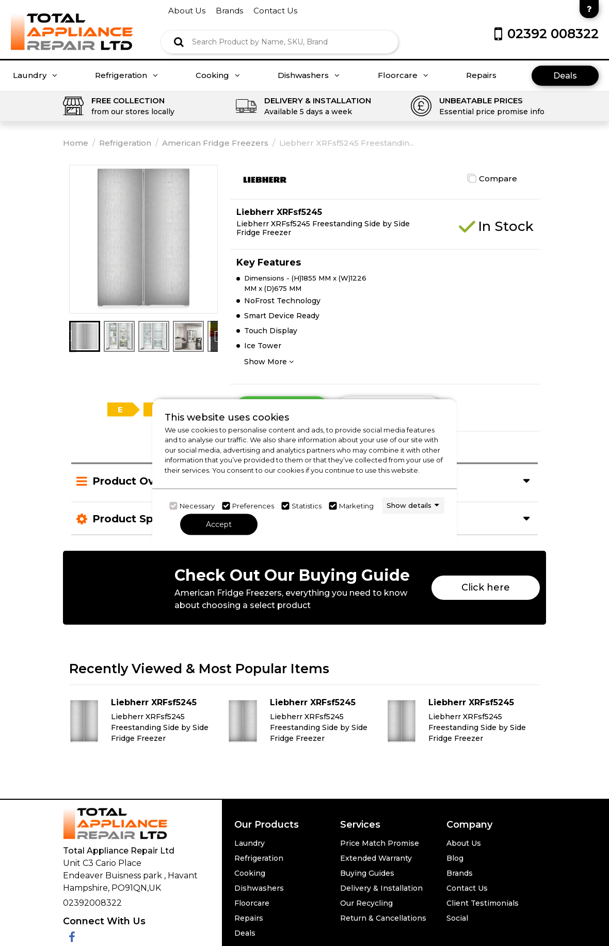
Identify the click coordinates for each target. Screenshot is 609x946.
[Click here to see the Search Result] (179, 42)
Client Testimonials (482, 903)
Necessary (197, 506)
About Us (463, 843)
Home (75, 143)
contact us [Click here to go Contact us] (275, 10)
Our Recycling (366, 903)
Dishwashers (309, 75)
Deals (565, 76)
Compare (498, 178)
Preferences (253, 506)
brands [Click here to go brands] (229, 10)
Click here (485, 587)
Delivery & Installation (381, 888)
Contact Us (467, 888)
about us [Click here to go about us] (186, 10)
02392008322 (92, 903)
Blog (454, 858)
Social (457, 918)
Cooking (218, 75)
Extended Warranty (376, 858)
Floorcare (403, 75)
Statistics (307, 506)
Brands (459, 873)
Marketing (356, 506)
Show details (409, 505)
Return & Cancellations (383, 918)
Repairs (481, 75)
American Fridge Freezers (215, 143)
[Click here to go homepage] (71, 24)
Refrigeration (126, 75)
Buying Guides (367, 873)
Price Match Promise (379, 843)
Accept (219, 524)
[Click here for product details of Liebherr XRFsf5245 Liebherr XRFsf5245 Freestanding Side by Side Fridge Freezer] (146, 721)
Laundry (35, 75)
